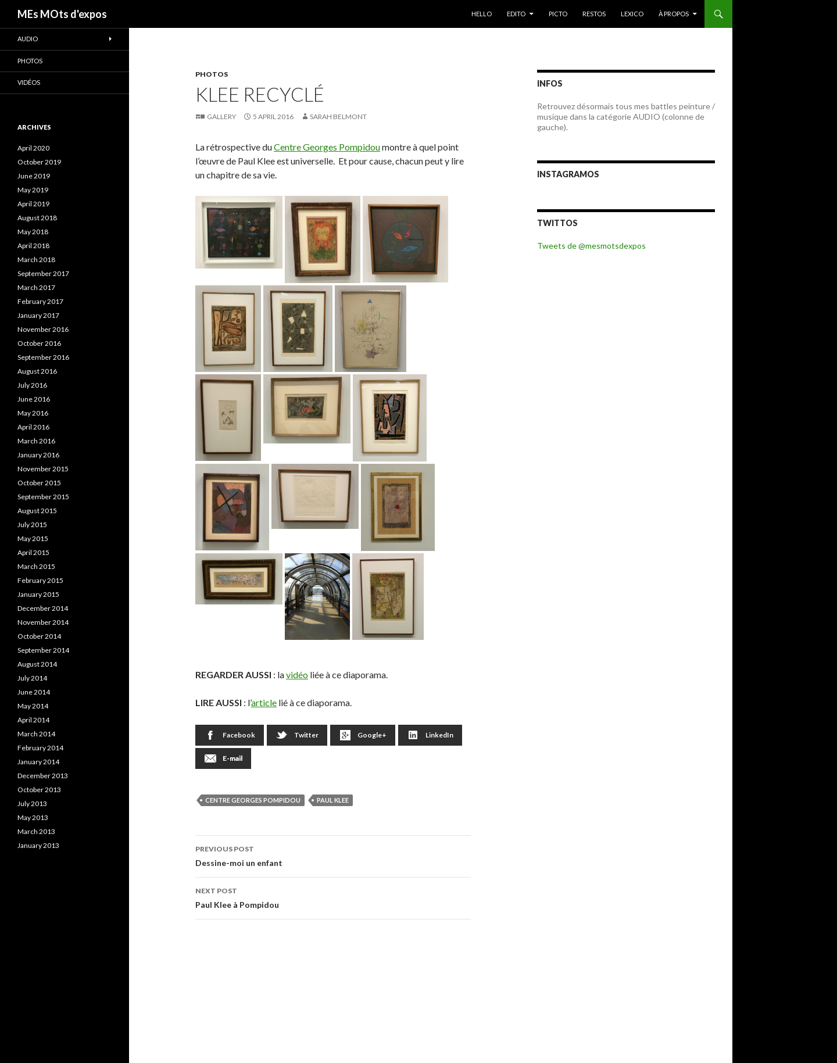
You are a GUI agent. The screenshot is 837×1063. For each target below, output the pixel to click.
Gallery (221, 116)
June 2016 (33, 399)
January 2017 (38, 315)
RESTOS (594, 13)
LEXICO (632, 13)
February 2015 (40, 580)
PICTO (558, 13)
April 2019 (33, 203)
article (264, 702)
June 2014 (33, 692)
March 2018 (36, 259)
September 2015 (43, 496)
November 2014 (43, 622)
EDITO (516, 13)
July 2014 (32, 678)
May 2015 (32, 538)
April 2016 (33, 427)
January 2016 (38, 454)
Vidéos (28, 82)
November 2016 (43, 329)
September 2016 (43, 357)
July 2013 (32, 803)
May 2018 (32, 231)
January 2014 (38, 761)
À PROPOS (674, 13)
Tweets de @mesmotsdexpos (591, 245)
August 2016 (37, 371)
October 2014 (39, 636)
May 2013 (32, 817)
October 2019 (39, 162)
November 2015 (43, 468)
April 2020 (33, 148)
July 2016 (32, 385)
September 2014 (43, 650)
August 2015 (37, 510)
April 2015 (33, 552)
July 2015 (32, 524)
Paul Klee (333, 800)
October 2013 (39, 789)
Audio (27, 38)
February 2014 (40, 747)
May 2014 (32, 705)
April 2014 (33, 719)
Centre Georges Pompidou (327, 146)
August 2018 (37, 217)
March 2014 (36, 733)
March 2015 (36, 566)
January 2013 (38, 845)
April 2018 (33, 245)
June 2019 (33, 175)
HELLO (481, 13)
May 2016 (32, 413)
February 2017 (40, 301)
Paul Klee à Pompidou (333, 897)
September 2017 (43, 273)
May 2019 (32, 189)
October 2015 (39, 482)
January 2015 (38, 594)
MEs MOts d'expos (62, 14)
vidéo (297, 674)
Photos (211, 74)
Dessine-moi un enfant (333, 855)
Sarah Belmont (338, 116)
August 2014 (37, 664)
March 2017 (36, 287)
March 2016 (36, 440)
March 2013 (36, 831)
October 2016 (39, 343)
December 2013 (42, 775)
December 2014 (42, 608)
